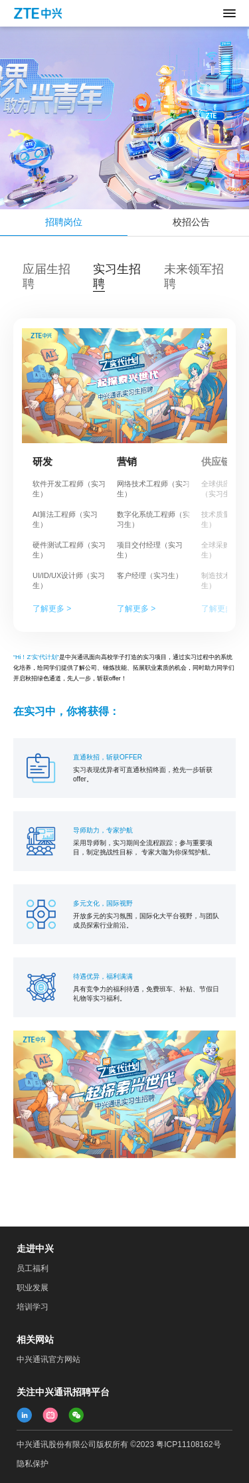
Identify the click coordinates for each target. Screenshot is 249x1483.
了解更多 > (52, 608)
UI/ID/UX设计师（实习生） (69, 580)
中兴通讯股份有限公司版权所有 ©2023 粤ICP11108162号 (119, 1444)
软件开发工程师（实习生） (69, 489)
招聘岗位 (63, 222)
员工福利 (32, 1268)
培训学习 (32, 1307)
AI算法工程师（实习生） (65, 519)
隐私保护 (32, 1463)
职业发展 (32, 1287)
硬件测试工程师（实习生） (69, 550)
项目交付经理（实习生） (150, 550)
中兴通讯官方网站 (48, 1359)
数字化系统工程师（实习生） (153, 519)
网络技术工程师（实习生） (153, 489)
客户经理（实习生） (150, 575)
